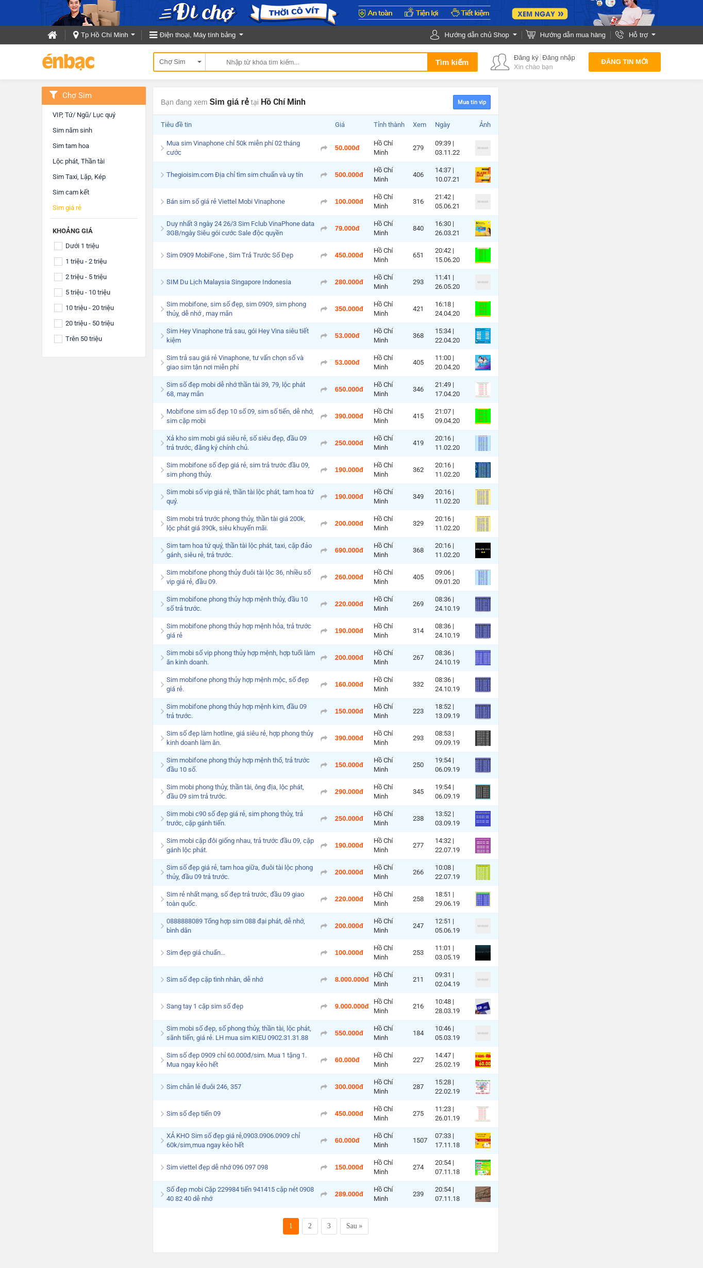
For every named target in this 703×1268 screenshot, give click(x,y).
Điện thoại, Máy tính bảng (198, 35)
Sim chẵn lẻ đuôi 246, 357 (203, 1087)
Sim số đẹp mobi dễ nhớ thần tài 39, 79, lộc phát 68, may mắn (235, 389)
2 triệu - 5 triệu (86, 277)
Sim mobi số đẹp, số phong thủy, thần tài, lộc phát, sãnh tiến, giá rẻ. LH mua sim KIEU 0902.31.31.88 (238, 1033)
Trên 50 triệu (83, 339)
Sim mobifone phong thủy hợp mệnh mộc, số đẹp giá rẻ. (237, 684)
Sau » (354, 1226)
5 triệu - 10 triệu (87, 292)
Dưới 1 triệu (82, 246)
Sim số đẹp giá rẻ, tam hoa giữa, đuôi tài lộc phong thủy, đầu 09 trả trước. (239, 872)
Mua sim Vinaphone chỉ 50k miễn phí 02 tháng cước (233, 147)
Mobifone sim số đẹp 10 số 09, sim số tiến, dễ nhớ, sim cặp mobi (240, 416)
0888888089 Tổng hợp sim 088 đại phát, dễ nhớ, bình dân (235, 925)
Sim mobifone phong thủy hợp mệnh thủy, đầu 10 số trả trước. (237, 603)
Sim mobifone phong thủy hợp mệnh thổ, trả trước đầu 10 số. (238, 764)
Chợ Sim (172, 62)
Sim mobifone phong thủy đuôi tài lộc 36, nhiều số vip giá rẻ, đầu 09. (238, 577)
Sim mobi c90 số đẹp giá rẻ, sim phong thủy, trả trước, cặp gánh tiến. (234, 818)
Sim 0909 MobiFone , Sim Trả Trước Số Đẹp (229, 255)
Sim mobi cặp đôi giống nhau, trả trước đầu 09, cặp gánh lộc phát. (240, 845)
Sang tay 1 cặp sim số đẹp (204, 1006)
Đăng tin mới (624, 62)
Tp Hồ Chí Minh (104, 35)
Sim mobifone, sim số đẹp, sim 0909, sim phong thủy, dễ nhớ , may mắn (236, 308)
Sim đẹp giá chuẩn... (195, 952)
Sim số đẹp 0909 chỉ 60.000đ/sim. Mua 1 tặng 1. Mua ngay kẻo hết (236, 1059)
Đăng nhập (558, 57)
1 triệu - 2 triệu (86, 261)
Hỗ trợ (638, 35)
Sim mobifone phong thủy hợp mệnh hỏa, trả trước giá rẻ (238, 630)
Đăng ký (526, 57)
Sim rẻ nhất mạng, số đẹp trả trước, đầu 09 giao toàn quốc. (235, 898)
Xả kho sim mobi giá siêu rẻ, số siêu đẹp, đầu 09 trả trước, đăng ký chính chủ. (236, 442)
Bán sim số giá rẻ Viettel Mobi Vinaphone (225, 201)
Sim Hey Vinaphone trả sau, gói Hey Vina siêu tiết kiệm (237, 335)
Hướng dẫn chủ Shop (476, 35)
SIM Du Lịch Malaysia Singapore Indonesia (228, 282)
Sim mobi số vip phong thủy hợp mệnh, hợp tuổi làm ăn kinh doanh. (240, 657)
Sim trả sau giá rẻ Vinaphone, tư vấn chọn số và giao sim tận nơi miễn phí (235, 362)
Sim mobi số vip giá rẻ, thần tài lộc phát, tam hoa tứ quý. (240, 496)
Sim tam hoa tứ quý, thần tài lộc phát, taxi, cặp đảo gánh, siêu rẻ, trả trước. (239, 550)
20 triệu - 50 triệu (89, 323)
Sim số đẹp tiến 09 (193, 1113)
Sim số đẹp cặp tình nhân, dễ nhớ (214, 979)
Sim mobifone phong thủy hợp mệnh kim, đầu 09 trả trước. (236, 711)
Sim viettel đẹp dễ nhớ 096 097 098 (217, 1167)
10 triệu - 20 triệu (89, 308)
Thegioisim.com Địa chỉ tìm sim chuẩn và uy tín (234, 174)
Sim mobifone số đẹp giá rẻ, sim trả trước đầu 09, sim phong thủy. (238, 469)
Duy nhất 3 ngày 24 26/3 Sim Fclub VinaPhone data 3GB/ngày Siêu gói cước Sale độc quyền (240, 228)
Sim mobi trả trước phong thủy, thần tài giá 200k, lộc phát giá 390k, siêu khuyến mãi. (236, 523)
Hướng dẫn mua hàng (573, 35)
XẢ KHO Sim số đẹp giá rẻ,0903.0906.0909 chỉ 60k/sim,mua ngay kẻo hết (233, 1140)
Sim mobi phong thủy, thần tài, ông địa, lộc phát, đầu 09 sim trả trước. (235, 791)
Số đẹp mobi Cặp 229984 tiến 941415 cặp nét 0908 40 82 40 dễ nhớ (240, 1193)
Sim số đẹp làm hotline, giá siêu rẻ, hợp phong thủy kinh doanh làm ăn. (239, 737)
